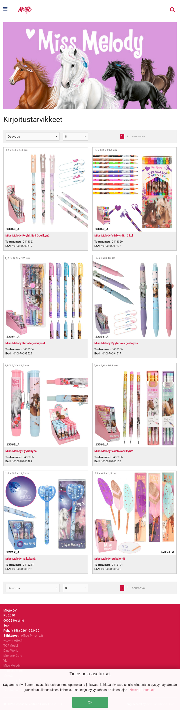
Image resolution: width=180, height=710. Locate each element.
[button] (10, 8)
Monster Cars (12, 655)
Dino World (10, 650)
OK (90, 702)
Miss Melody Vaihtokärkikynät (113, 451)
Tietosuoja (148, 690)
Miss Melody (12, 665)
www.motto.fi (13, 640)
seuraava (138, 136)
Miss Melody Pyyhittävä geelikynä (116, 343)
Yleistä (134, 690)
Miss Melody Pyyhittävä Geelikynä (27, 235)
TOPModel (10, 645)
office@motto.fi (32, 635)
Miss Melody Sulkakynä (109, 558)
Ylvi (5, 660)
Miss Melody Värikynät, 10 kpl (113, 235)
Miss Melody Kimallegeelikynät (25, 343)
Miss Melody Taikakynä (20, 558)
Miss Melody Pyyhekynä (21, 451)
